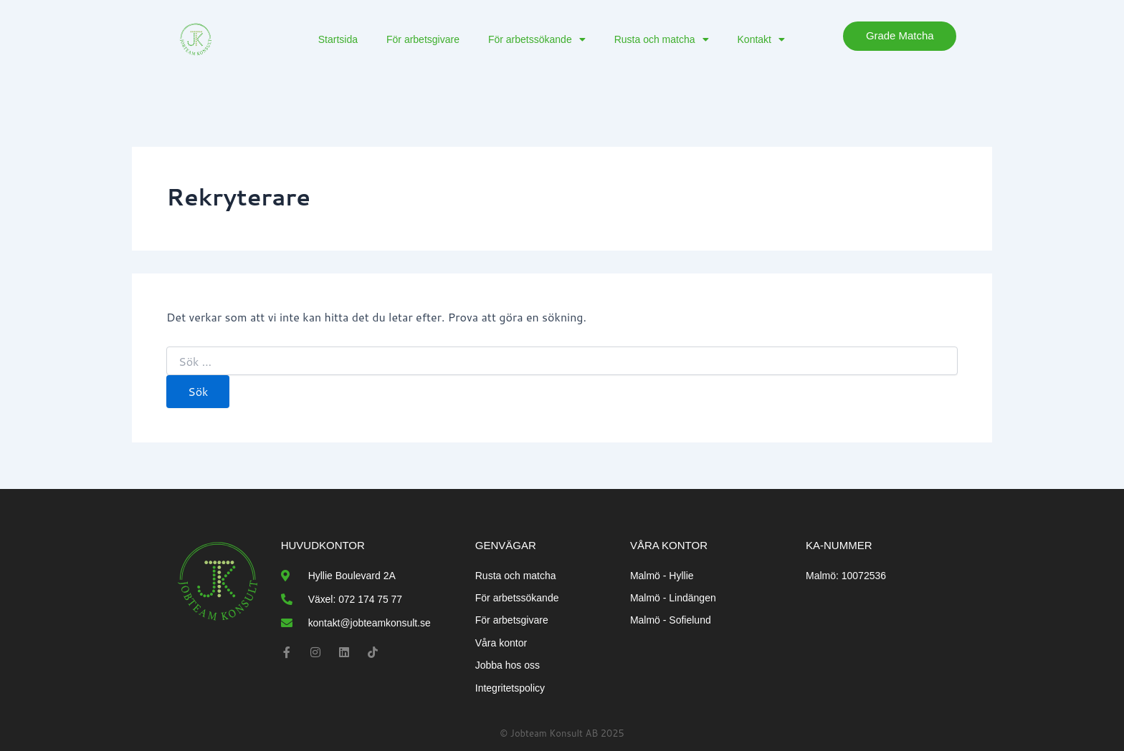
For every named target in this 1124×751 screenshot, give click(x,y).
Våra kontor (669, 545)
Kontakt (761, 40)
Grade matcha (899, 36)
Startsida (338, 40)
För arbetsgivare (422, 40)
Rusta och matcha (661, 40)
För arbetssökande (537, 40)
